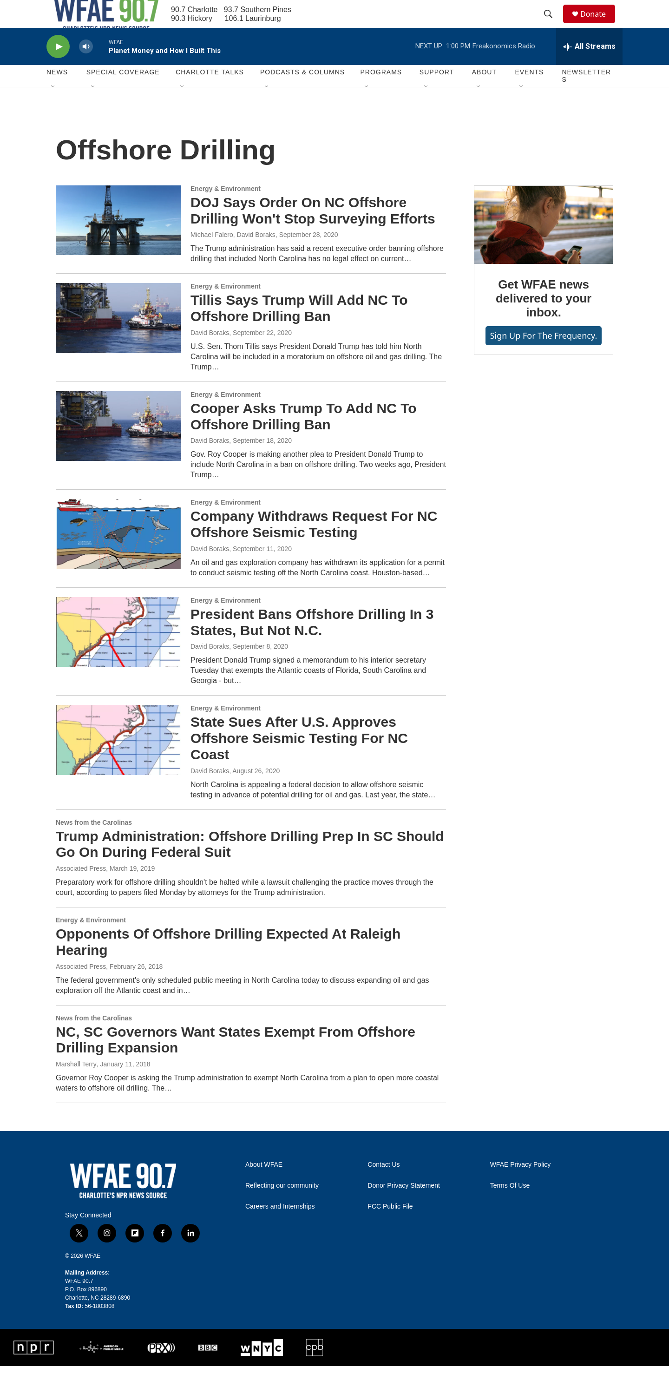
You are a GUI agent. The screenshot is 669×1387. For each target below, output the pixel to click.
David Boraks (209, 353)
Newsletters (586, 96)
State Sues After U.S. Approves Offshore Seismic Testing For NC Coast (299, 759)
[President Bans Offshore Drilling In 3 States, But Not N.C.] (118, 653)
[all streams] (589, 67)
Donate (598, 24)
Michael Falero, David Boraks (232, 255)
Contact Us (383, 1185)
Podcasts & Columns (302, 93)
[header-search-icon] (552, 24)
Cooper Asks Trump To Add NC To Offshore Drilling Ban (303, 437)
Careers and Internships (280, 1227)
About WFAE (263, 1185)
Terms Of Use (510, 1206)
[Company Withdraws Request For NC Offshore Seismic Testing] (118, 555)
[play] (58, 67)
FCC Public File (390, 1227)
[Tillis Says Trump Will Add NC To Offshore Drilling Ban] (118, 339)
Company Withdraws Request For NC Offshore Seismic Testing (313, 545)
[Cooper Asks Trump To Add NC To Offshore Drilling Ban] (118, 447)
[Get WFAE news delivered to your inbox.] (543, 246)
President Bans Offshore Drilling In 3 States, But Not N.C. (311, 643)
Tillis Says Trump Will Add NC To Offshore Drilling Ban (299, 329)
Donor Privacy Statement (403, 1206)
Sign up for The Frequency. (543, 356)
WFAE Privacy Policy (520, 1185)
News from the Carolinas (94, 843)
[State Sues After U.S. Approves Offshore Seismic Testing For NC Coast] (118, 760)
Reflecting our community (282, 1206)
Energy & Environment (225, 209)
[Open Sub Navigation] (53, 108)
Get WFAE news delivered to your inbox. (543, 319)
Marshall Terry (76, 1085)
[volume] (86, 67)
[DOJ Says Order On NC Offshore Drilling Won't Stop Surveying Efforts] (118, 241)
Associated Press (81, 889)
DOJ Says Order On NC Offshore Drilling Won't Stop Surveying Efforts (312, 231)
